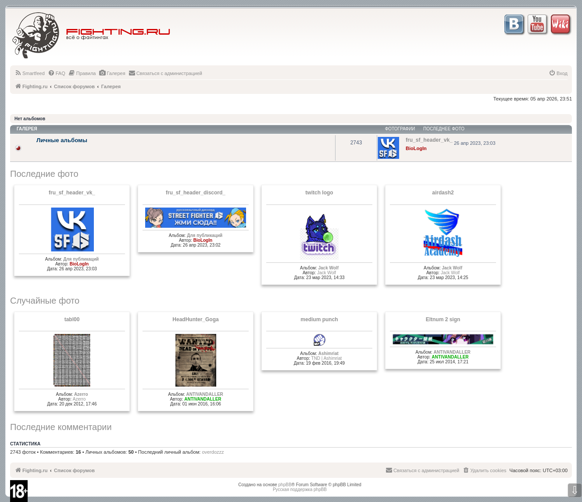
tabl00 (72, 319)
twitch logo (319, 193)
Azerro (81, 394)
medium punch (319, 319)
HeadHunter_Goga (195, 319)
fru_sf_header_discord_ (195, 193)
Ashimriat (328, 353)
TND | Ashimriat (326, 358)
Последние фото (44, 174)
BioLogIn (416, 148)
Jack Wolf (328, 267)
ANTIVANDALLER (204, 394)
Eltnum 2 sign (443, 319)
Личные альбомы (61, 140)
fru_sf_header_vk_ (72, 193)
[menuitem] (29, 73)
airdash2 (442, 193)
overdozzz (213, 452)
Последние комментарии (61, 427)
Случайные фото (44, 300)
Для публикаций (81, 259)
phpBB (285, 484)
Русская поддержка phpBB (300, 489)
